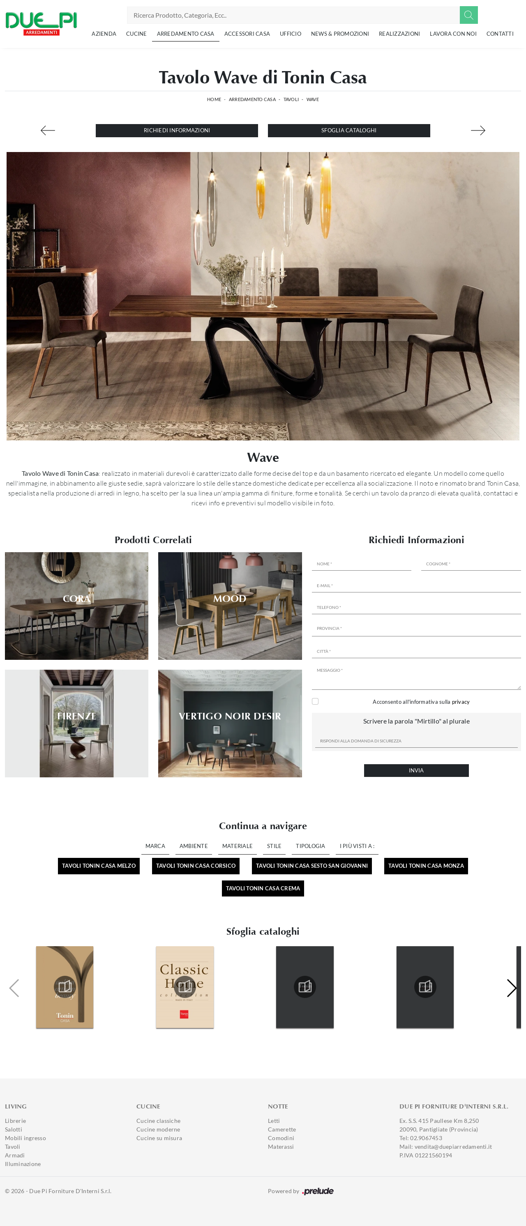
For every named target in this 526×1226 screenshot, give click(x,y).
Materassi (281, 1146)
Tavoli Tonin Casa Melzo (99, 865)
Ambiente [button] (194, 846)
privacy (461, 701)
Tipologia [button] (310, 846)
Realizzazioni (399, 33)
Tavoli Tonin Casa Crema (263, 888)
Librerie (15, 1120)
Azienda (104, 33)
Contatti (500, 33)
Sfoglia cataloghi (348, 130)
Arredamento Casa (186, 33)
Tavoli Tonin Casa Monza (426, 865)
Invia (416, 770)
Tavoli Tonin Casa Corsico (195, 865)
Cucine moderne (158, 1129)
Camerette (282, 1129)
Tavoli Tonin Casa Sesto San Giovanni (312, 865)
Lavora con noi (453, 33)
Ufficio (290, 33)
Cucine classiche (158, 1120)
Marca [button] (155, 846)
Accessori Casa (247, 33)
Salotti (13, 1129)
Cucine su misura (159, 1137)
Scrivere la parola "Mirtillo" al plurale (416, 721)
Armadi (15, 1155)
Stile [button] (274, 846)
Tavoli (291, 99)
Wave (313, 99)
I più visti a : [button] (357, 846)
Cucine (136, 33)
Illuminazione (23, 1163)
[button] (511, 988)
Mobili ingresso (25, 1137)
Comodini (281, 1137)
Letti (274, 1120)
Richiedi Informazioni (177, 130)
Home (214, 99)
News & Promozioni (340, 33)
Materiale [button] (237, 846)
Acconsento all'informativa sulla (421, 701)
